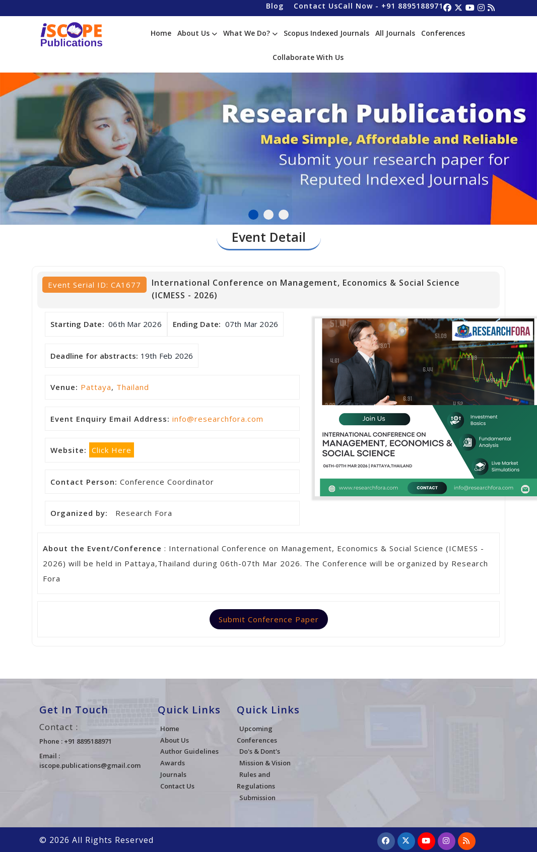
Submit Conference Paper (269, 619)
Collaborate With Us (308, 57)
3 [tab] (284, 215)
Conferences (443, 33)
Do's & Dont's (259, 751)
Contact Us (316, 6)
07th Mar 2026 (252, 324)
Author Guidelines (189, 751)
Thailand (132, 387)
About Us (197, 33)
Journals (173, 774)
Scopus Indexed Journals (326, 33)
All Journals (395, 33)
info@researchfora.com (217, 419)
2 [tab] (268, 215)
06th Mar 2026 (135, 324)
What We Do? (250, 33)
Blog (275, 6)
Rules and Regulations (256, 780)
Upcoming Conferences (257, 734)
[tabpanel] (268, 137)
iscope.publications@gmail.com (90, 765)
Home (161, 33)
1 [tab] (253, 215)
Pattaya (96, 387)
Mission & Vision (265, 762)
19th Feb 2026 (167, 356)
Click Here (111, 450)
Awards (172, 762)
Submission (257, 797)
